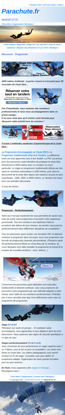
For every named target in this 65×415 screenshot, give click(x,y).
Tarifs (60, 5)
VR (29, 343)
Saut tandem (10, 44)
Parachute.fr (20, 11)
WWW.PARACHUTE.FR (34, 380)
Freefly (37, 343)
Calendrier (11, 48)
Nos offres (7, 24)
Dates (53, 5)
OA (44, 5)
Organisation (18, 24)
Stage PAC (21, 44)
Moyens (20, 48)
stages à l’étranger (40, 368)
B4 (15, 325)
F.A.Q (40, 48)
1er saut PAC (41, 44)
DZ (48, 5)
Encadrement (30, 48)
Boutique (29, 24)
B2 (9, 325)
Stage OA (31, 44)
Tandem (33, 5)
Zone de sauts (54, 44)
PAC (40, 5)
